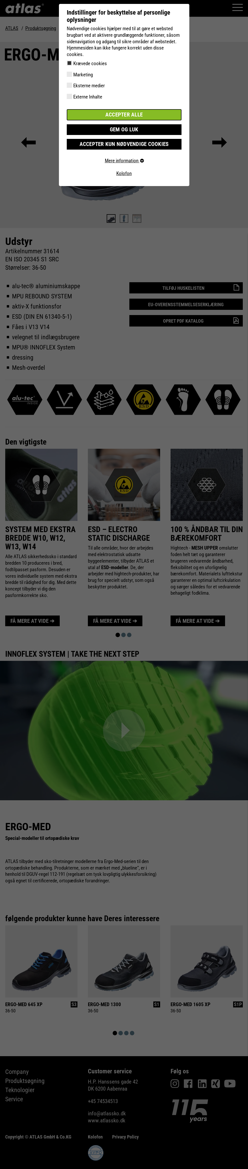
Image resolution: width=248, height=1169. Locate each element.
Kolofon (124, 173)
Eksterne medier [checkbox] (89, 86)
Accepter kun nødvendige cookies (124, 143)
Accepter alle (124, 115)
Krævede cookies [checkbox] (90, 63)
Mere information (124, 160)
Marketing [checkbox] (83, 75)
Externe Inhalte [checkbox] (87, 97)
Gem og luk (124, 129)
